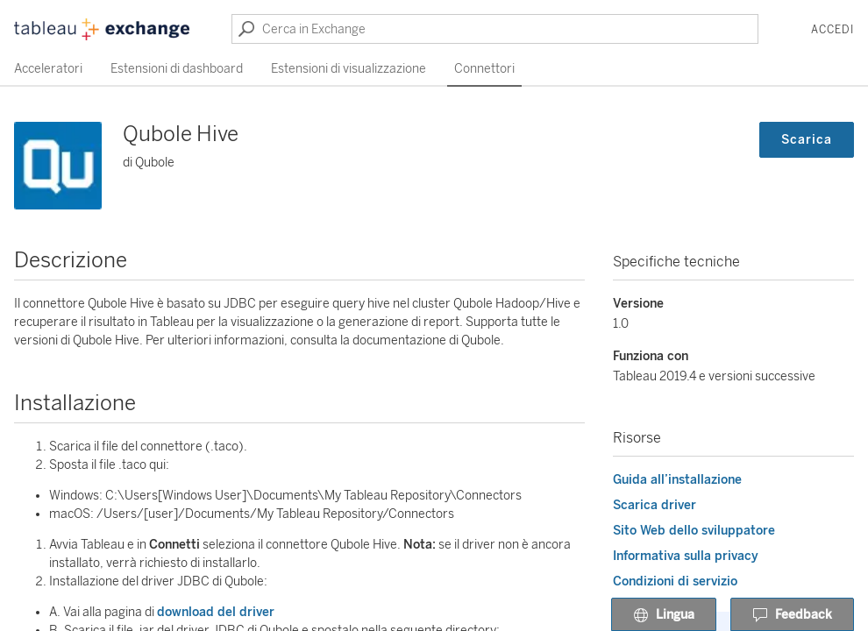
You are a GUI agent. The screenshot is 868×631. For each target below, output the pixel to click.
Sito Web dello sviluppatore (694, 530)
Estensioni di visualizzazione (348, 68)
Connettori (484, 68)
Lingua (663, 615)
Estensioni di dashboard (176, 68)
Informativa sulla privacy (685, 556)
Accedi (832, 30)
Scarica (806, 139)
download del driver (215, 612)
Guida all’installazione (677, 479)
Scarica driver (654, 505)
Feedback (792, 615)
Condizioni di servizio (675, 581)
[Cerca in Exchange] (494, 29)
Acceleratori (48, 68)
